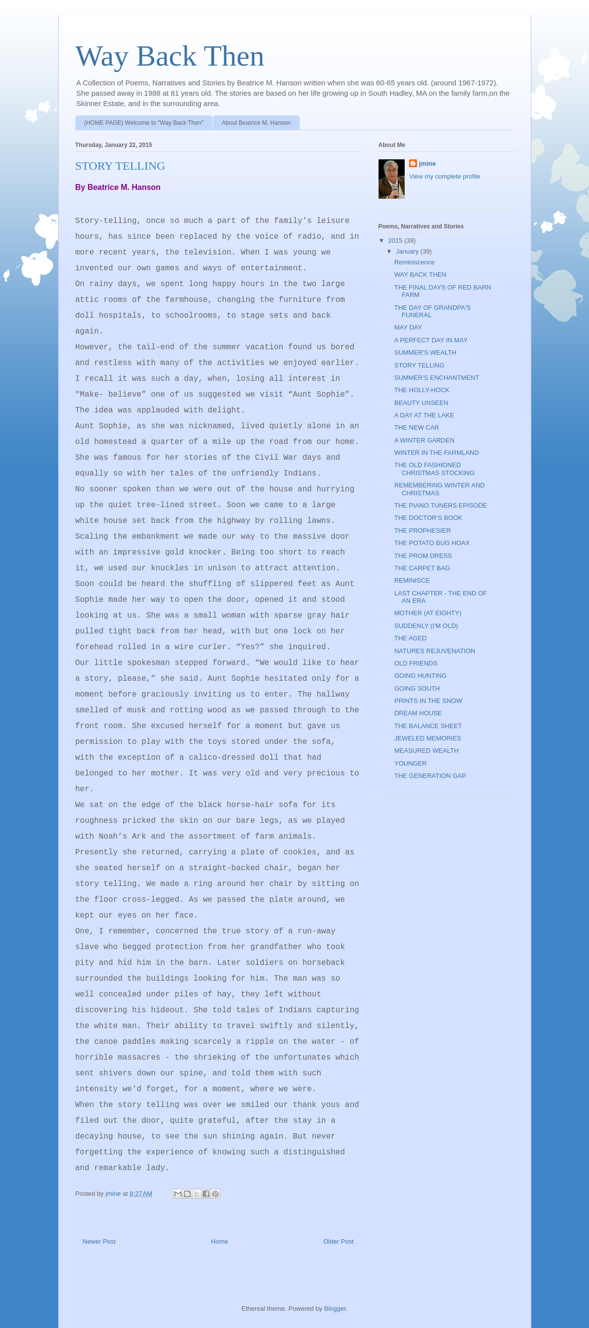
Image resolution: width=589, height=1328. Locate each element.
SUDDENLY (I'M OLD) (426, 625)
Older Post (338, 1241)
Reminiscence (414, 262)
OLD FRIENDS (415, 663)
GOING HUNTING (420, 675)
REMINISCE (412, 580)
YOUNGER (410, 763)
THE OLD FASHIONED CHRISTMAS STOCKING (434, 469)
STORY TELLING (419, 365)
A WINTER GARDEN (424, 440)
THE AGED (410, 638)
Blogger (335, 1308)
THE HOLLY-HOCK (422, 390)
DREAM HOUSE (418, 713)
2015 (396, 240)
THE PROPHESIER (422, 530)
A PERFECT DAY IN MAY (431, 340)
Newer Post (99, 1241)
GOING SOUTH (417, 688)
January (408, 251)
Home (219, 1241)
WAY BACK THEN (420, 274)
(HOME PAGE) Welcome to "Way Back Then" (144, 122)
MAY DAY (408, 327)
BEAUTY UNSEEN (421, 402)
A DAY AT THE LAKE (424, 415)
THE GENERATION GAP (430, 775)
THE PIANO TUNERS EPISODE (440, 505)
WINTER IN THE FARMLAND (436, 452)
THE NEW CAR (416, 427)
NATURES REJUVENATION (434, 651)
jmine (427, 163)
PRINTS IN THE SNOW (428, 700)
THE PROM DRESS (423, 555)
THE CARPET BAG (422, 568)
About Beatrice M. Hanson (256, 122)
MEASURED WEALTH (426, 750)
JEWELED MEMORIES (427, 738)
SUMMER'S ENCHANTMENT (436, 377)
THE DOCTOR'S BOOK (428, 517)
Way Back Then (170, 55)
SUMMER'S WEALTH (425, 352)
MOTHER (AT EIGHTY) (427, 613)
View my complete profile (444, 176)
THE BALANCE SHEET (428, 726)
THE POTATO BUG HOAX (432, 543)
